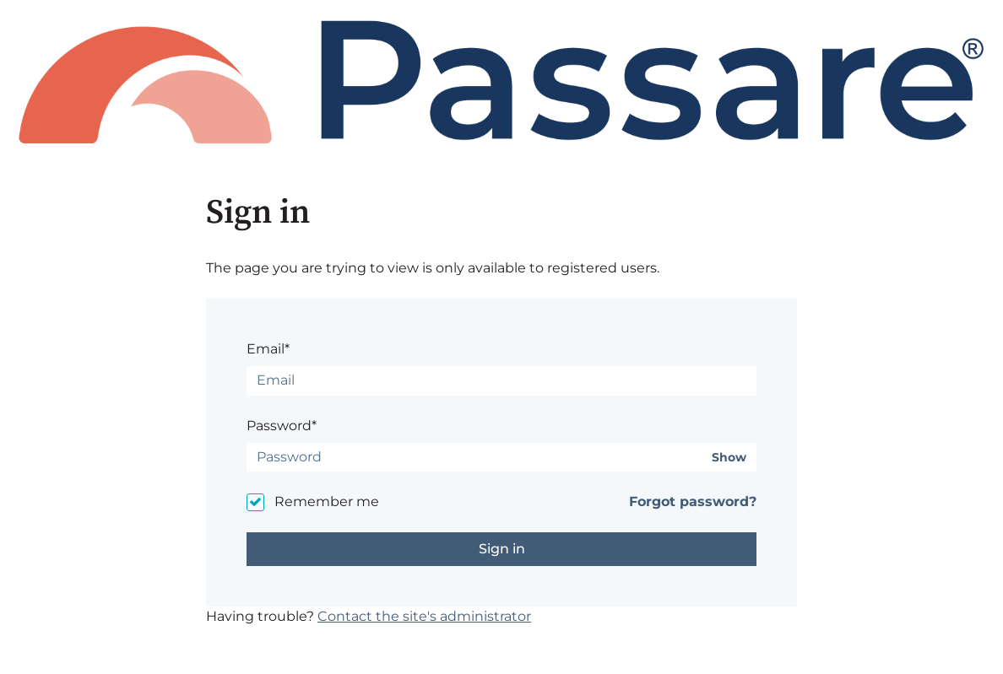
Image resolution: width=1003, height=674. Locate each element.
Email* (268, 349)
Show (729, 457)
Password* (282, 426)
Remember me (326, 501)
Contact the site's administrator (424, 616)
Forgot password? (692, 501)
